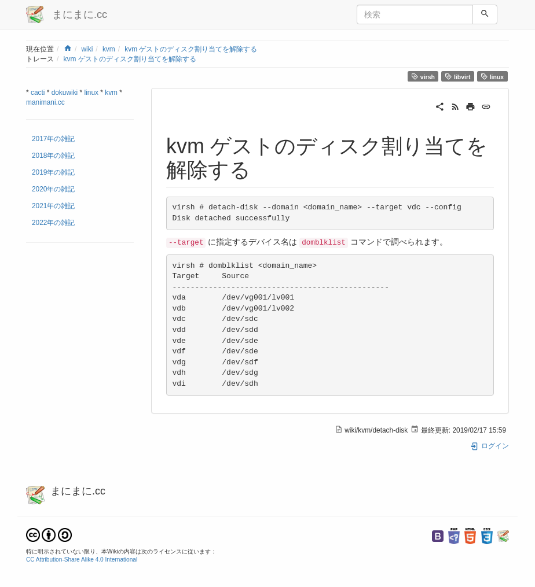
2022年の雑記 (53, 223)
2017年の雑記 (53, 139)
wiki (87, 49)
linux (492, 76)
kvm (108, 49)
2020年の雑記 (53, 189)
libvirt (457, 76)
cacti (38, 92)
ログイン (489, 446)
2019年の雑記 (53, 172)
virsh (423, 76)
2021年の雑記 (53, 206)
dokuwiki (65, 92)
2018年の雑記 (53, 156)
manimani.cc (45, 102)
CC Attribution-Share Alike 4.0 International (81, 559)
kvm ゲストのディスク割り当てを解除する (190, 49)
